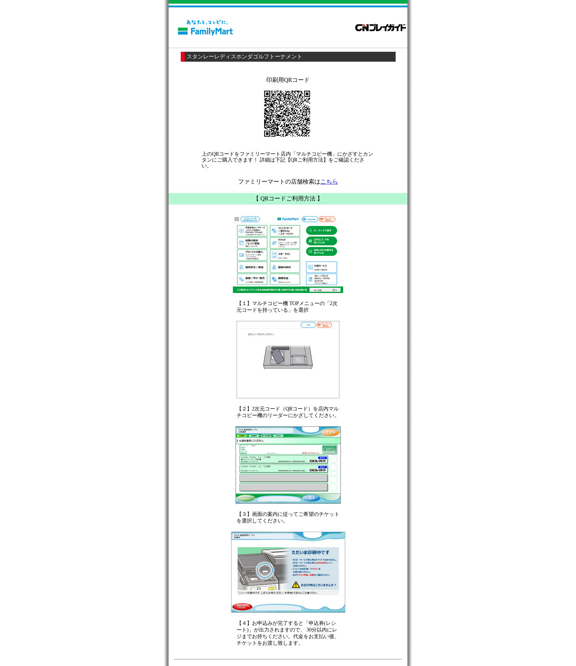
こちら (329, 181)
